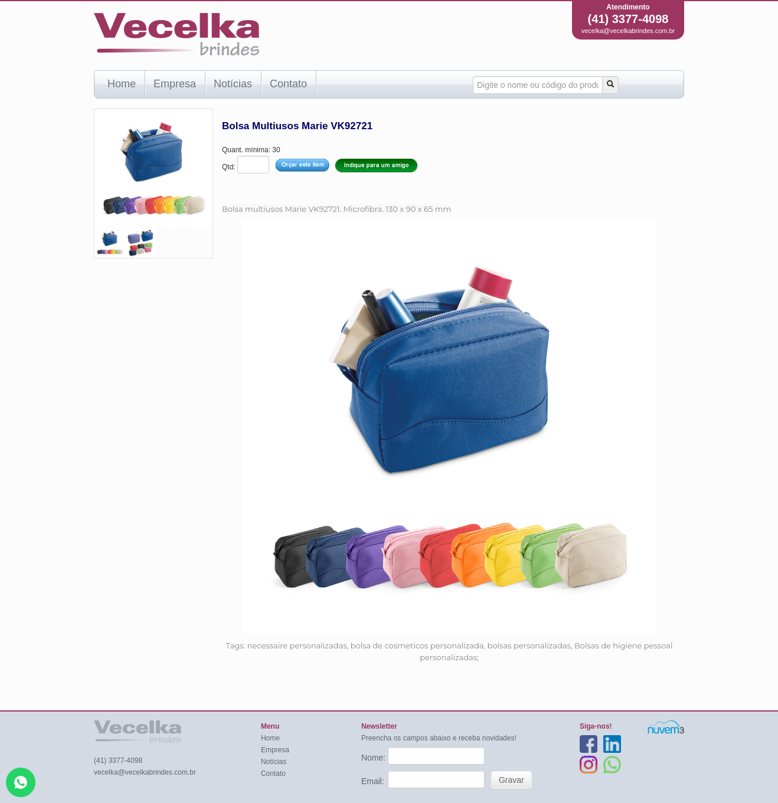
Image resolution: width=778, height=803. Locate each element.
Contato (288, 84)
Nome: (374, 757)
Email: (374, 781)
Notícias (233, 84)
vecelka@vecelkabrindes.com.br (628, 30)
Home (121, 84)
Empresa (174, 84)
